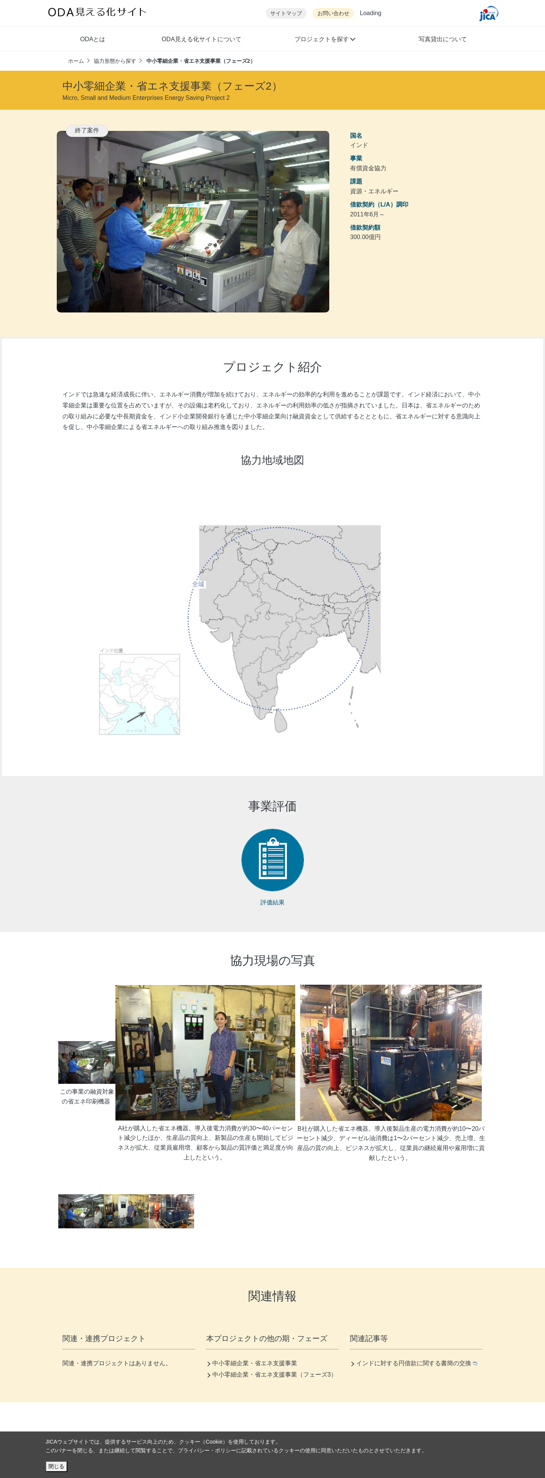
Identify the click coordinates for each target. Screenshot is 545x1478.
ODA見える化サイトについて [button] (201, 39)
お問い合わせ (333, 13)
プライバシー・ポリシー (207, 1450)
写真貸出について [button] (443, 39)
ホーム (76, 61)
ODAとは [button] (93, 39)
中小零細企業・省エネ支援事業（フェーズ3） (274, 1374)
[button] (324, 40)
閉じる (56, 1466)
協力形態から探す (115, 61)
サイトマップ (286, 13)
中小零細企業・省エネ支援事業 (254, 1363)
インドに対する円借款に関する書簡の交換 (416, 1363)
